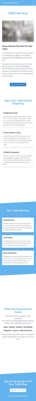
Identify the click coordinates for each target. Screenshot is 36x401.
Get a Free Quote (18, 84)
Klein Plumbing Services (10, 3)
